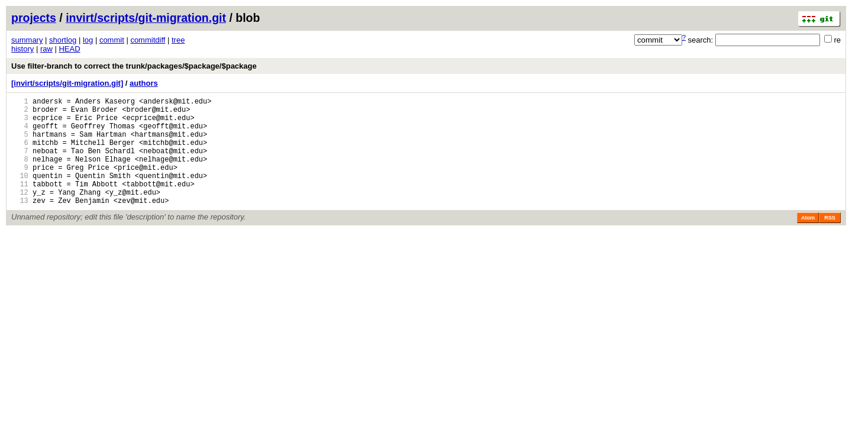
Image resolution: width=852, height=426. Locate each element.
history (22, 48)
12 (19, 213)
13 (19, 223)
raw (46, 48)
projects (33, 17)
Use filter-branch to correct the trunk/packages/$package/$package (134, 66)
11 (19, 203)
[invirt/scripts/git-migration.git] (67, 83)
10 (19, 193)
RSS (829, 241)
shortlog (62, 40)
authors (144, 83)
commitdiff (147, 40)
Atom (808, 241)
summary (27, 40)
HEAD (69, 48)
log (88, 40)
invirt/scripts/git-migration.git (146, 17)
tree (178, 40)
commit (111, 40)
